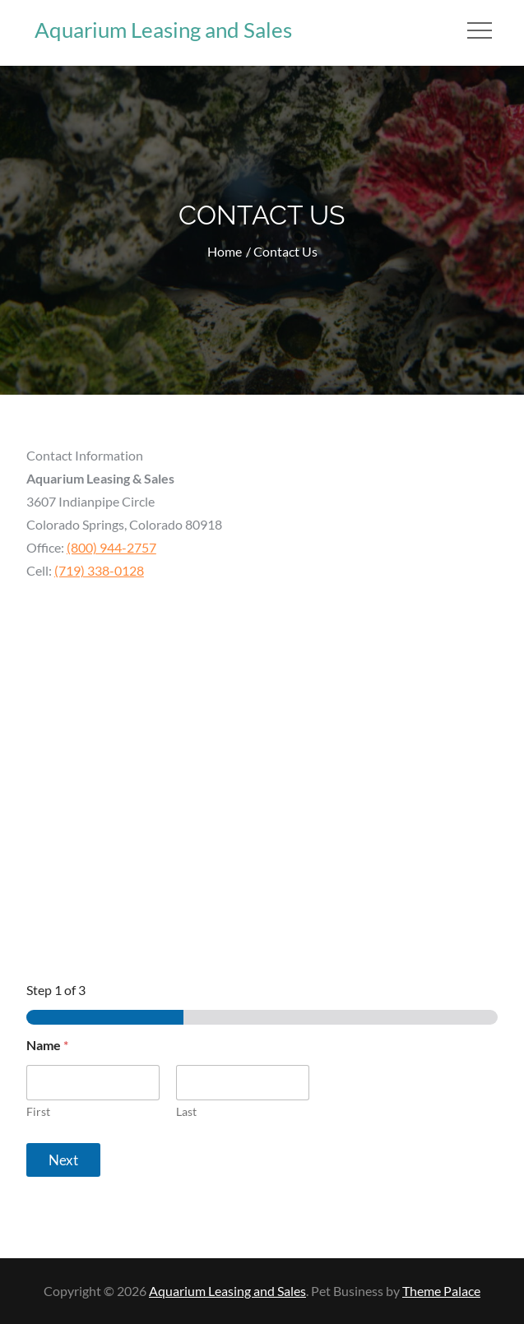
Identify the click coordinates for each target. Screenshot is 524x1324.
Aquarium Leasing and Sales (163, 29)
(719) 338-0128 (99, 570)
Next (63, 1160)
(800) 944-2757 (111, 547)
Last (186, 1111)
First (38, 1111)
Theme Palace (441, 1291)
